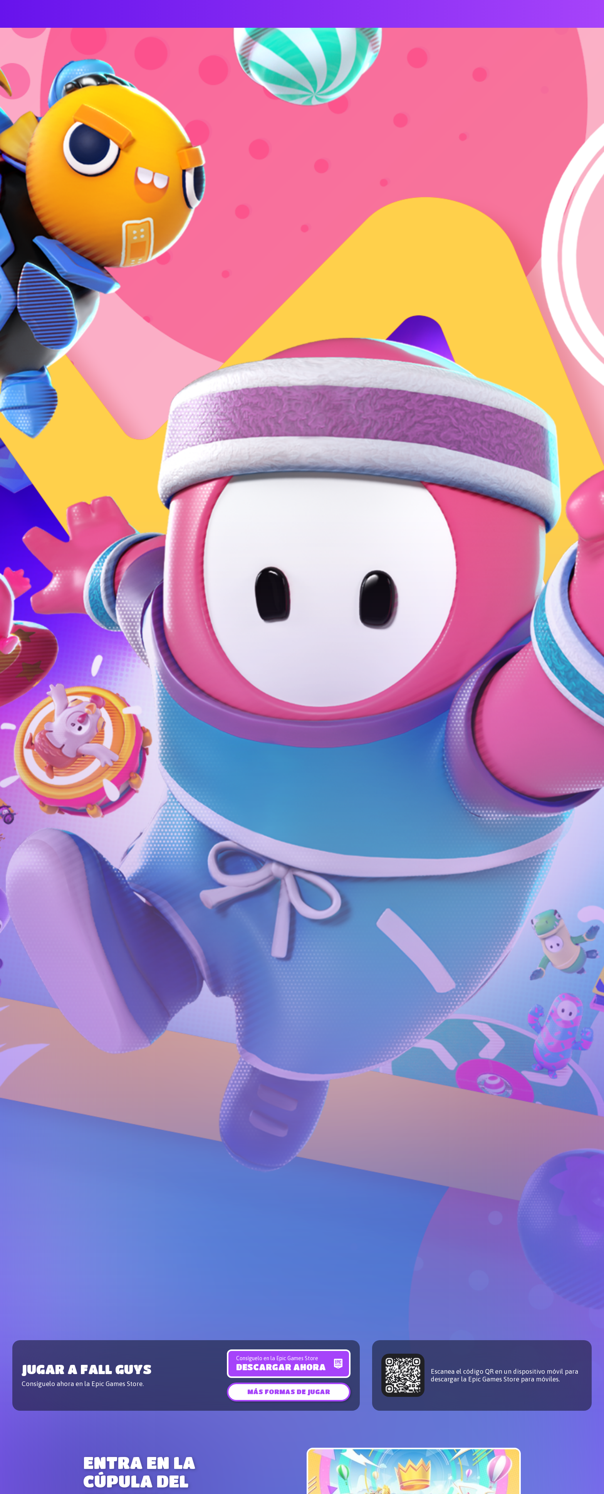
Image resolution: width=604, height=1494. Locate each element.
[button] (289, 1391)
